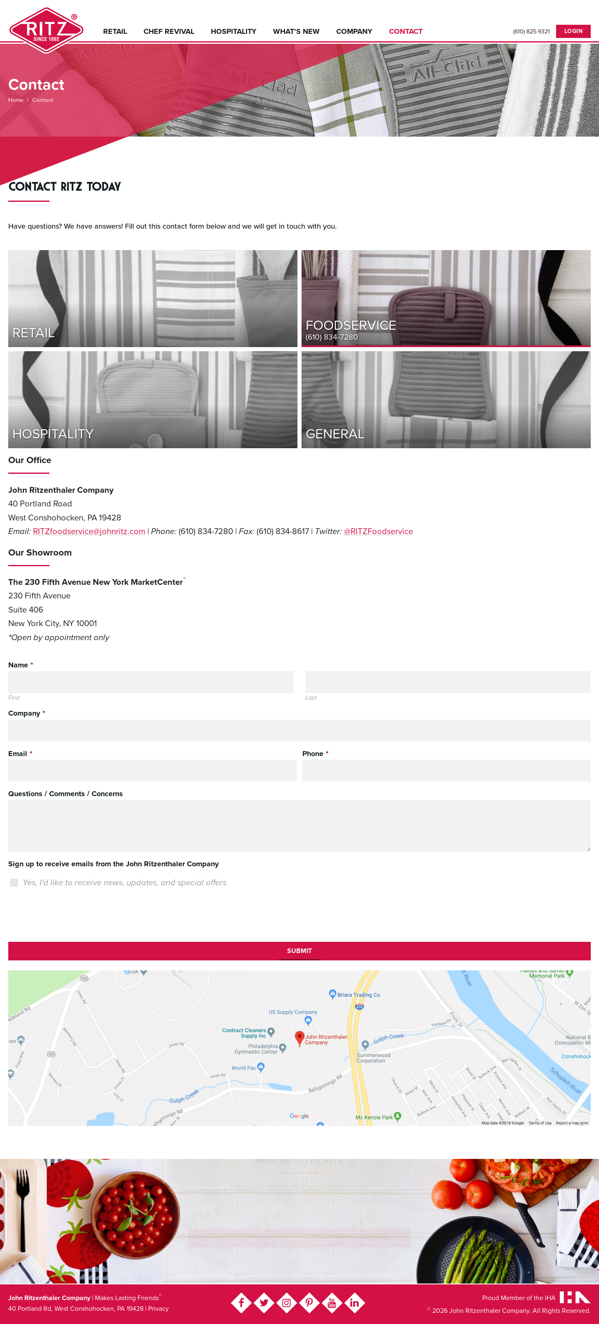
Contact (405, 31)
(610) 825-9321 (531, 32)
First (13, 698)
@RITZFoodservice (378, 531)
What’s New (296, 31)
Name (20, 664)
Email (20, 753)
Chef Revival (169, 31)
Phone (315, 753)
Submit (299, 951)
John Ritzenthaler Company (46, 30)
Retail (115, 31)
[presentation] (71, 913)
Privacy (158, 1309)
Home (16, 100)
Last (310, 698)
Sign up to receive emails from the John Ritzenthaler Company (113, 863)
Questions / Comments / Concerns (65, 794)
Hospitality (234, 31)
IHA (550, 1298)
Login (573, 31)
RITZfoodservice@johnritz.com (89, 531)
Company (354, 31)
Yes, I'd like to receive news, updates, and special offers (124, 882)
